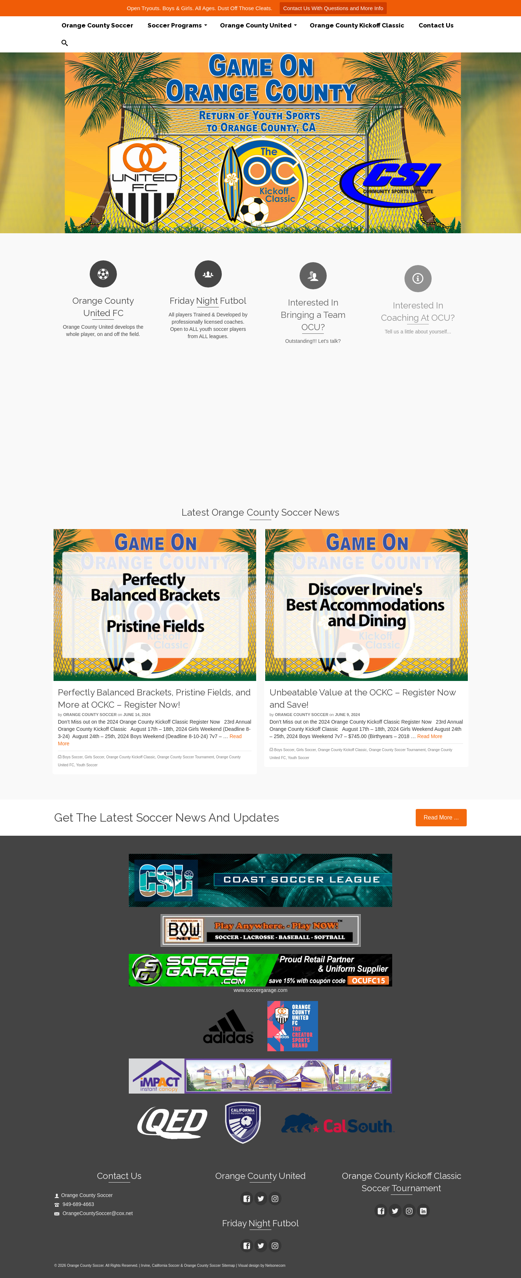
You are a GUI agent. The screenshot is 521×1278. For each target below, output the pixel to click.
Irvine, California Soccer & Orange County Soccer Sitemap (188, 1266)
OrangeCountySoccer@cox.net (93, 1213)
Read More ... (441, 817)
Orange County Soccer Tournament (185, 757)
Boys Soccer (73, 757)
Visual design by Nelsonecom (261, 1266)
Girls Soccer (94, 757)
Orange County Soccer (90, 714)
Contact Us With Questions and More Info (333, 8)
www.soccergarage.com (261, 990)
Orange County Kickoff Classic (130, 757)
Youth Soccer (86, 765)
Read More (429, 736)
